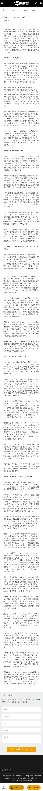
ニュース (9, 10)
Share (4, 787)
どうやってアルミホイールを (25, 10)
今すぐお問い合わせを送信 (22, 749)
